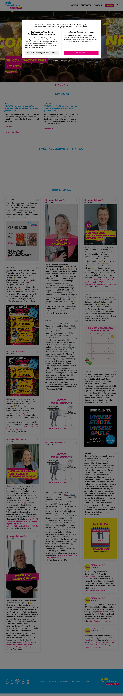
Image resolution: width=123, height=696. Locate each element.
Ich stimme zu (81, 53)
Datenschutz (57, 60)
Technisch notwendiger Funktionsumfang (42, 53)
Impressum (66, 60)
